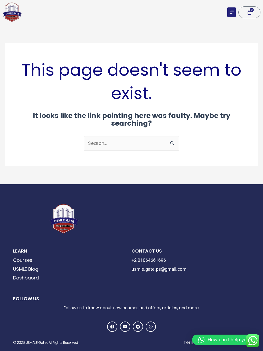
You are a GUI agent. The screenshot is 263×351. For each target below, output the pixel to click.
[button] (231, 12)
